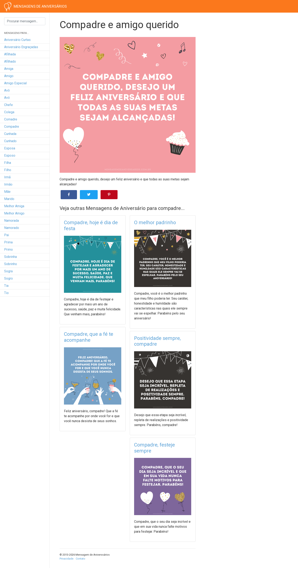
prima (8, 242)
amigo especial (15, 83)
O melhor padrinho (155, 222)
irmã (7, 177)
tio (6, 293)
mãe (7, 192)
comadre (10, 119)
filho (7, 170)
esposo (9, 155)
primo (8, 249)
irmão (8, 184)
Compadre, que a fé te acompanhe (88, 337)
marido (9, 199)
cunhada (10, 134)
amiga (8, 69)
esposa (9, 148)
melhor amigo (14, 213)
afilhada (10, 54)
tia (6, 286)
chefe (8, 105)
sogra (8, 271)
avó (7, 98)
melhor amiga (14, 206)
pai (6, 235)
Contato (80, 558)
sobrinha (10, 257)
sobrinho (10, 264)
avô (7, 90)
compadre (11, 127)
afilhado (10, 61)
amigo (8, 76)
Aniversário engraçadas (21, 47)
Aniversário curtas (17, 40)
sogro (8, 278)
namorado (11, 228)
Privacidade (66, 558)
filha (7, 163)
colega (9, 112)
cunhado (10, 141)
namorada (11, 221)
